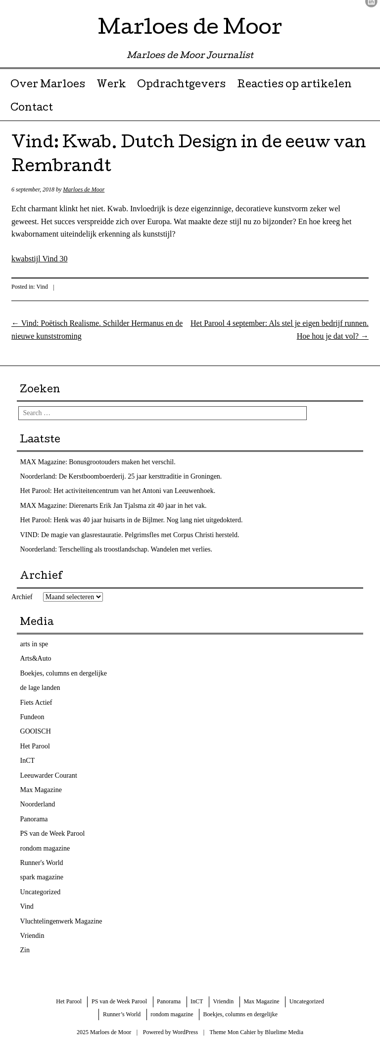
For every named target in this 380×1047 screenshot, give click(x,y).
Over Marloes (47, 85)
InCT (27, 760)
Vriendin (32, 935)
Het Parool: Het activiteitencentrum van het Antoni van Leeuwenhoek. (118, 490)
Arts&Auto (35, 658)
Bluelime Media (284, 1032)
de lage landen (40, 687)
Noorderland (37, 804)
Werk (111, 85)
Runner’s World (122, 1014)
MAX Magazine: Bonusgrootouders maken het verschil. (98, 462)
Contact (31, 109)
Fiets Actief (36, 702)
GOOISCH (35, 731)
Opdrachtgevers (181, 85)
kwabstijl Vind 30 (39, 258)
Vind (42, 286)
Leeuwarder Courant (48, 775)
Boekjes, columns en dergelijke (63, 673)
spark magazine (41, 877)
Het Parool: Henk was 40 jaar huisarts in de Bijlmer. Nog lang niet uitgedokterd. (131, 520)
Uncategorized (40, 892)
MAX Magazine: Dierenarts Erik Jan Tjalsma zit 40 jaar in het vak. (113, 505)
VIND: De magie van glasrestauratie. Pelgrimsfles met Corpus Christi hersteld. (129, 535)
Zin (25, 950)
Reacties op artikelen (294, 85)
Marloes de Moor (190, 29)
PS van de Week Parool (52, 833)
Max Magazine (41, 790)
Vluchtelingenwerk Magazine (61, 921)
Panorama (34, 819)
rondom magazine (45, 848)
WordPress (185, 1032)
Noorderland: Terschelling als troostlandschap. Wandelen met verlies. (116, 549)
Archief (22, 597)
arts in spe (34, 644)
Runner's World (41, 862)
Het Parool (35, 746)
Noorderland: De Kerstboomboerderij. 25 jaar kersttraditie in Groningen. (121, 476)
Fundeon (32, 717)
